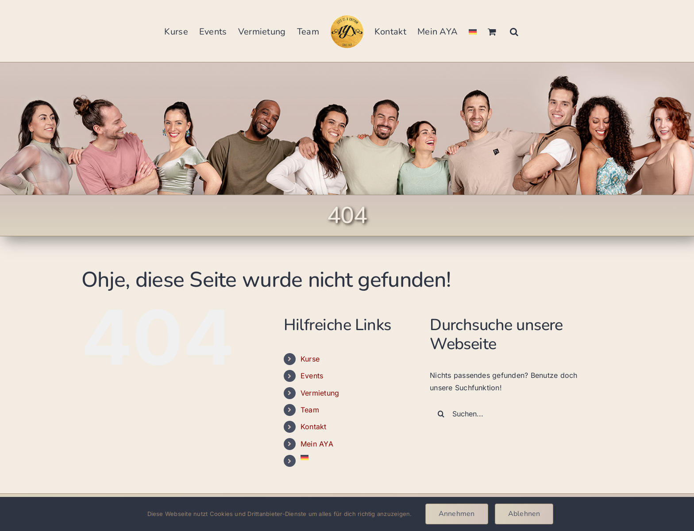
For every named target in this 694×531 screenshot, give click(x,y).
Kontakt (314, 426)
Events (312, 375)
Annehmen (457, 514)
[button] (514, 31)
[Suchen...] (514, 414)
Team (310, 409)
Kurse (310, 358)
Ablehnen (524, 514)
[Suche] (441, 414)
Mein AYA (317, 443)
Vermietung (320, 393)
